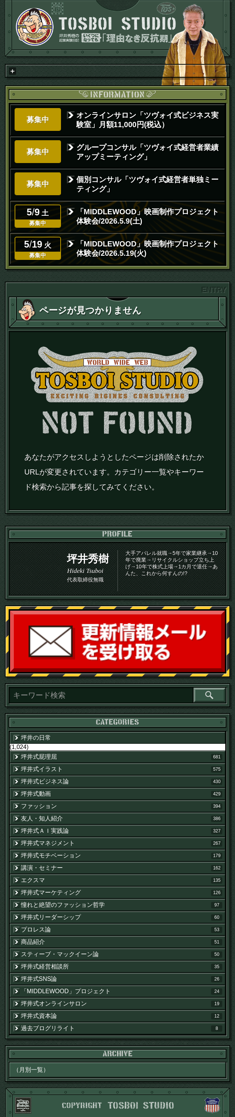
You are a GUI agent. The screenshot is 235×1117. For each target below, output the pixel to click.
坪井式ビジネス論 (122, 781)
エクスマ (122, 880)
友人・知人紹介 (122, 818)
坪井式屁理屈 (122, 757)
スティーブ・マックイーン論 (122, 954)
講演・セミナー (122, 868)
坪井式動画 (122, 794)
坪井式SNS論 (122, 979)
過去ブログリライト (122, 1028)
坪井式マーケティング (122, 892)
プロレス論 (122, 929)
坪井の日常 (36, 737)
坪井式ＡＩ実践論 (122, 831)
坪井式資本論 (122, 1016)
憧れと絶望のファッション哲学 (122, 905)
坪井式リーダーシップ (122, 917)
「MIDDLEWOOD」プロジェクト (122, 991)
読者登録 (223, 670)
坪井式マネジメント (122, 843)
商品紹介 (122, 942)
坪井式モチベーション (122, 855)
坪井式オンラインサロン (122, 1003)
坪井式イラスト (122, 769)
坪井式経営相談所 (122, 966)
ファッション (122, 806)
